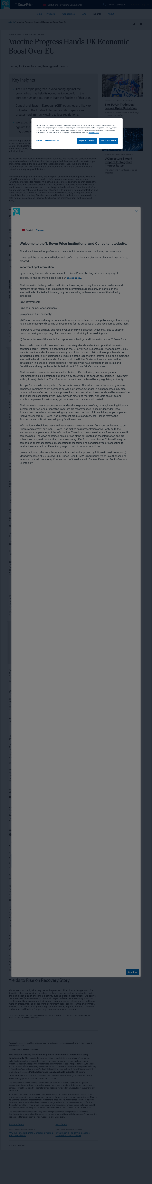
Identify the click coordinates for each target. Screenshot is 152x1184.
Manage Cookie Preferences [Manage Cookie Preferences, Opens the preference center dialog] (47, 140)
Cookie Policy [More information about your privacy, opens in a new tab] (94, 133)
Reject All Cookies (86, 141)
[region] (77, 133)
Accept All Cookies (108, 141)
